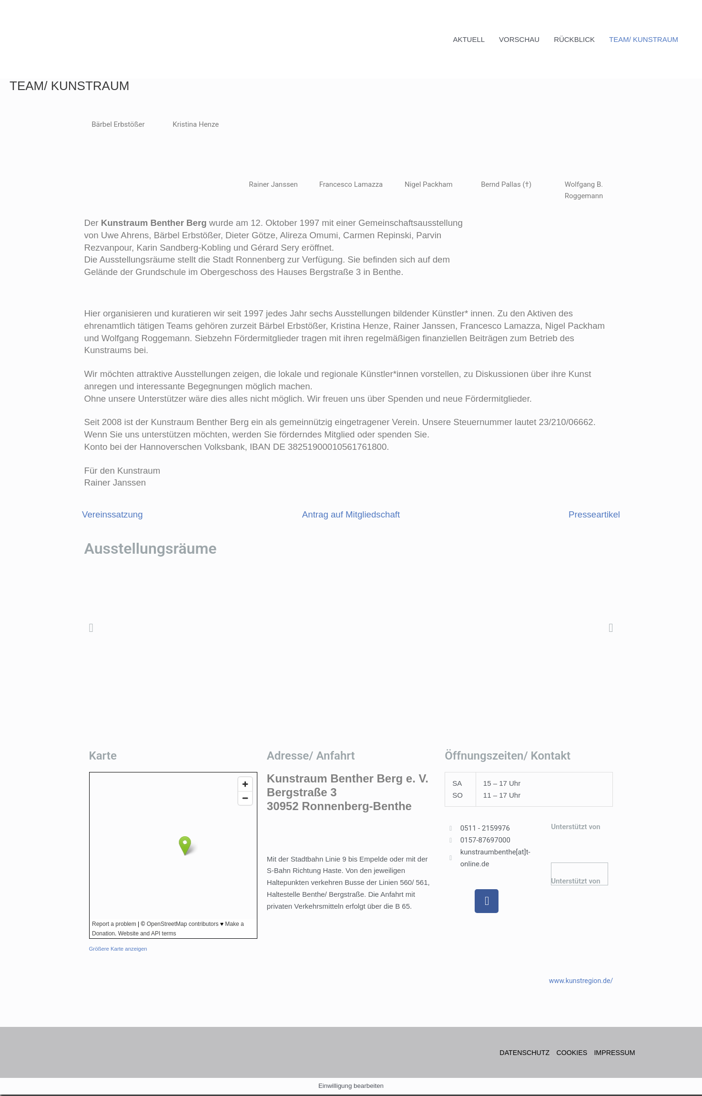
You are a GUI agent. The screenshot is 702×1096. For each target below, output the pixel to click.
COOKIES (570, 1053)
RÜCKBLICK (574, 40)
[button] (91, 629)
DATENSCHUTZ (520, 1053)
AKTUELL (469, 40)
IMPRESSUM (615, 1053)
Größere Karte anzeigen (120, 950)
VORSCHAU (519, 40)
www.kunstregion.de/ (579, 981)
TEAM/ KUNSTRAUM (643, 40)
